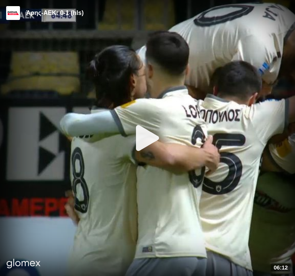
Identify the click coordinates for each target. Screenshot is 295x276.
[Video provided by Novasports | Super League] (13, 13)
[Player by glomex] (23, 264)
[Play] (147, 138)
